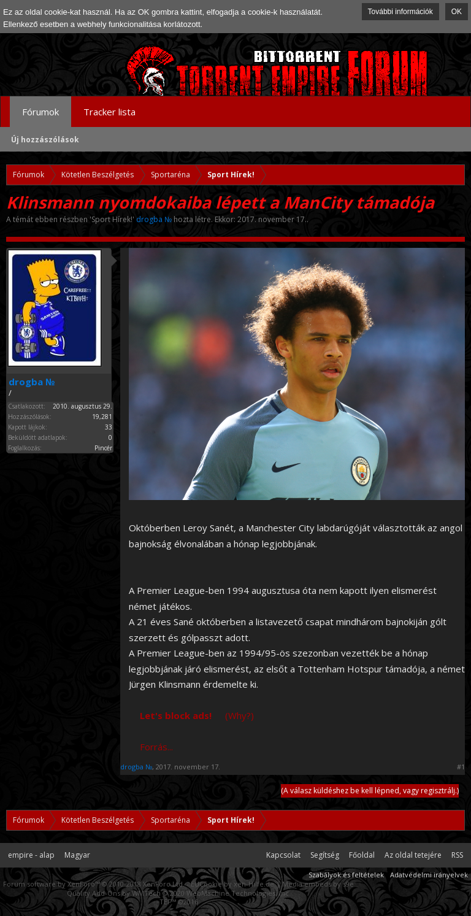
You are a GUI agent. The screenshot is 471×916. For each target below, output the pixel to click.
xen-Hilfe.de (254, 883)
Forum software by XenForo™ (94, 883)
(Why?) (239, 715)
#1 (461, 767)
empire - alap (31, 855)
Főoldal (362, 855)
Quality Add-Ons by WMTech (179, 893)
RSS (457, 855)
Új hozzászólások (45, 139)
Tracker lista (109, 112)
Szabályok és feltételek (346, 874)
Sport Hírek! (111, 219)
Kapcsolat (283, 855)
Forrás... (156, 747)
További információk (400, 11)
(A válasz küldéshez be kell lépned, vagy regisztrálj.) (370, 790)
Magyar (77, 855)
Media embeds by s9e (318, 883)
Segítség (324, 855)
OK (456, 11)
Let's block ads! (176, 715)
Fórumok (40, 112)
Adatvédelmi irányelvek (429, 874)
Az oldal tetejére (413, 855)
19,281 (102, 416)
